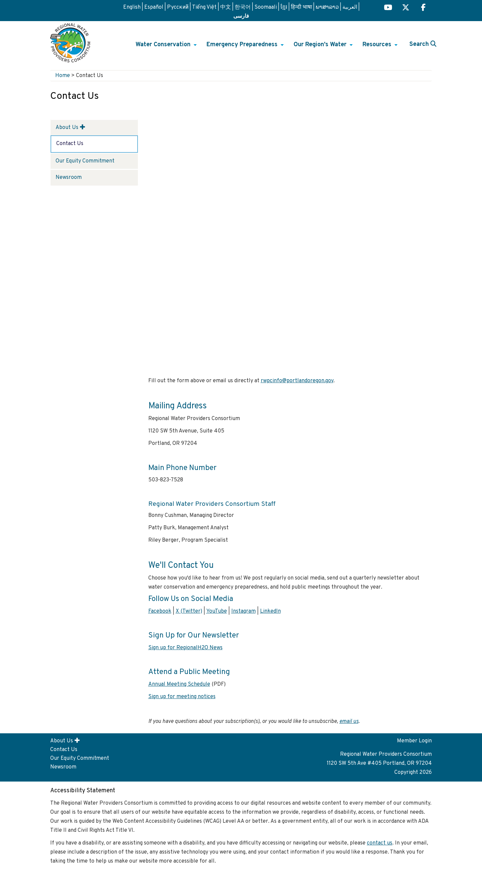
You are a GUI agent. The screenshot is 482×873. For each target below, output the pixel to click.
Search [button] (422, 44)
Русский (177, 7)
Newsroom (69, 177)
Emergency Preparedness (246, 47)
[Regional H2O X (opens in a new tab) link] (406, 8)
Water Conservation (167, 47)
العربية (349, 7)
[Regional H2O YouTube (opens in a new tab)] (388, 8)
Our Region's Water (324, 47)
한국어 (243, 7)
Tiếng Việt (204, 7)
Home (62, 75)
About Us (67, 127)
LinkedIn (270, 611)
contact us (379, 843)
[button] (82, 127)
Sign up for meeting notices (182, 696)
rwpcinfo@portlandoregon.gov (297, 381)
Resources (381, 47)
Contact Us (69, 143)
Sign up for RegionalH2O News (185, 648)
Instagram (243, 611)
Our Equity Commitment (85, 161)
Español (153, 7)
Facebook (159, 611)
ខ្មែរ (283, 7)
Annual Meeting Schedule (179, 684)
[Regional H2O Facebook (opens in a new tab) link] (423, 8)
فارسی (241, 15)
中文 (225, 7)
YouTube (216, 611)
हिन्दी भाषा (301, 7)
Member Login (414, 741)
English (132, 7)
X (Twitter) (189, 611)
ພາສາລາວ (327, 7)
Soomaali (265, 7)
